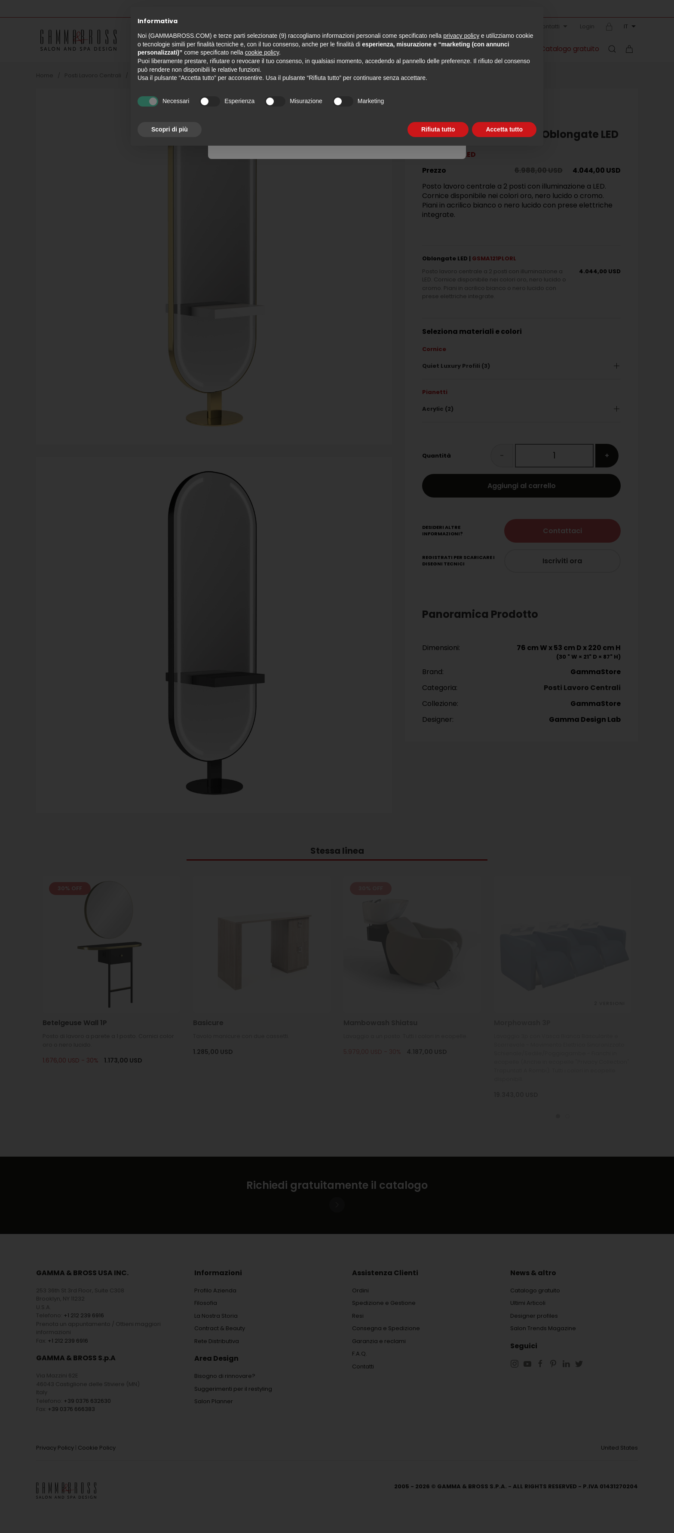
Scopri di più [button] (169, 129)
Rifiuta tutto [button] (438, 129)
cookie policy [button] (262, 52)
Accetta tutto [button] (504, 129)
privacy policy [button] (461, 35)
